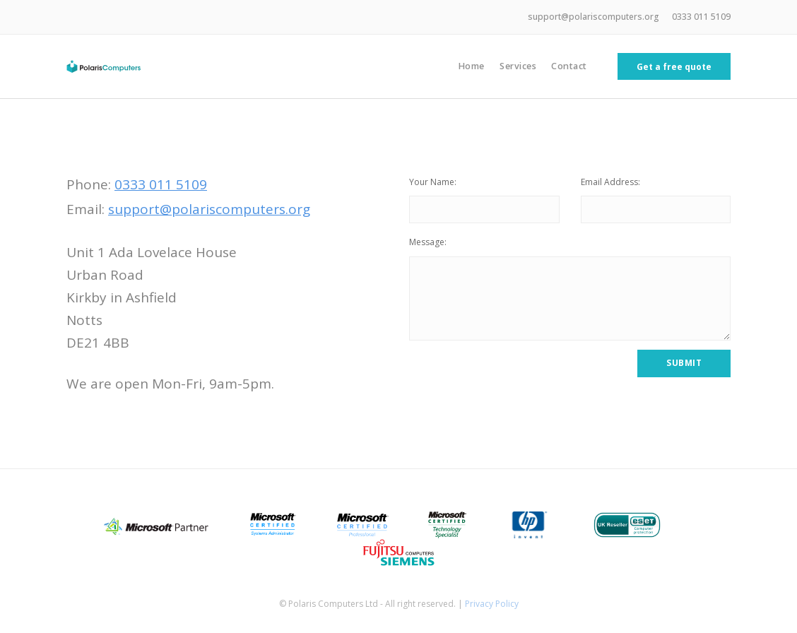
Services (518, 66)
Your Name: (432, 182)
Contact (569, 66)
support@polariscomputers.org (593, 17)
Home (471, 66)
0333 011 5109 (701, 17)
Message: (428, 242)
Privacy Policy (492, 604)
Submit (684, 363)
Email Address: (610, 182)
